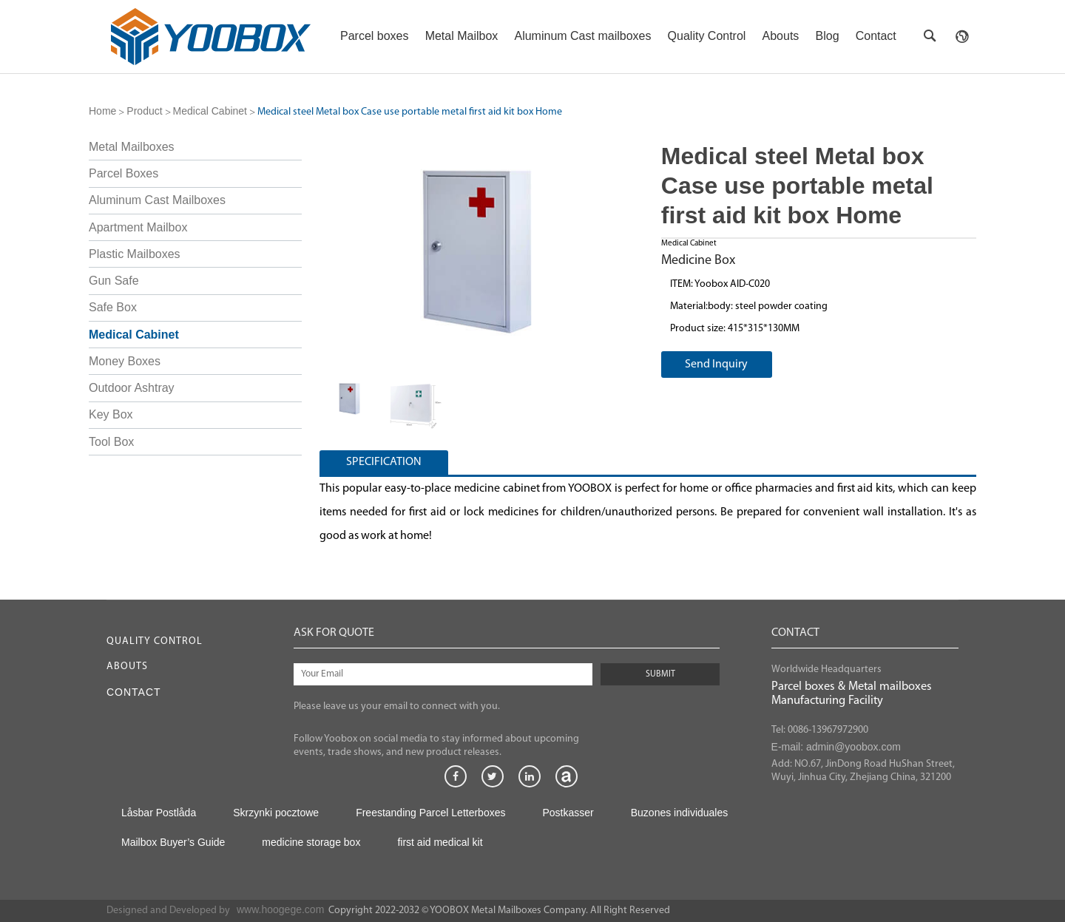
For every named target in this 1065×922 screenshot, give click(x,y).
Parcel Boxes (123, 173)
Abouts (781, 36)
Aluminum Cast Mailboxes (157, 200)
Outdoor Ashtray (132, 388)
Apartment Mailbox (138, 227)
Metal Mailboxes (132, 146)
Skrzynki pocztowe (276, 812)
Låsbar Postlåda (158, 812)
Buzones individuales (679, 812)
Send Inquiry (716, 364)
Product (144, 111)
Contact (876, 36)
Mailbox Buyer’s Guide (173, 842)
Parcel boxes (374, 36)
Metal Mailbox (461, 36)
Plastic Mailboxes (134, 254)
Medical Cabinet (210, 111)
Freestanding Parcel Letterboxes (430, 812)
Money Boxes (124, 361)
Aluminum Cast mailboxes (582, 36)
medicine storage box (311, 842)
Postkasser (567, 812)
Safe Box (113, 307)
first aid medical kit (439, 842)
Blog (827, 36)
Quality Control (707, 36)
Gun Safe (114, 280)
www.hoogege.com (280, 909)
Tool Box (111, 441)
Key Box (111, 414)
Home (102, 111)
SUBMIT (660, 674)
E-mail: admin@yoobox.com (836, 747)
